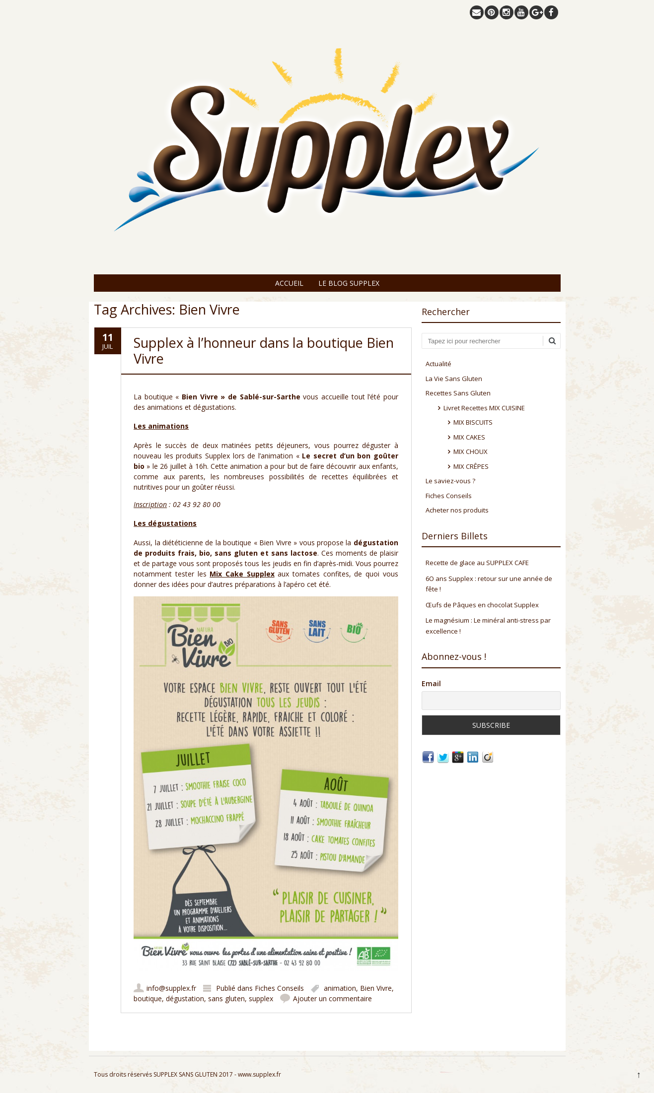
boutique (148, 998)
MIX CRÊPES (471, 466)
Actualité (438, 363)
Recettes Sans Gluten (458, 392)
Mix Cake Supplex (242, 574)
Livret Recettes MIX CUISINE (484, 407)
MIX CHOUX (470, 451)
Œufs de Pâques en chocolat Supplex (482, 604)
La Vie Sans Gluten (454, 378)
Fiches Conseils (279, 988)
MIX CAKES (469, 437)
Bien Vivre (376, 988)
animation (340, 988)
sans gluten (226, 998)
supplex (261, 998)
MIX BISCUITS (473, 422)
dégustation (185, 998)
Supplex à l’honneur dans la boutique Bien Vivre (264, 350)
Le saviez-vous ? (450, 480)
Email (431, 683)
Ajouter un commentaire (332, 998)
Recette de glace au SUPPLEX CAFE (477, 562)
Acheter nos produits (457, 510)
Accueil (289, 283)
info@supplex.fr (171, 988)
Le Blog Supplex (348, 283)
